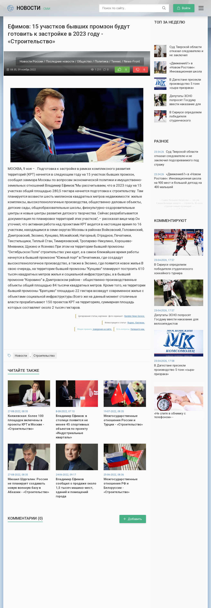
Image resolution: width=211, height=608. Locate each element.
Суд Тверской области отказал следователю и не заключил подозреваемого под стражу (176, 158)
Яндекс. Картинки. (136, 322)
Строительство (44, 355)
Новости (33, 8)
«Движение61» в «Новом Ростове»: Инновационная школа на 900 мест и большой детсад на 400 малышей (178, 180)
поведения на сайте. (102, 329)
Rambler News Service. (134, 316)
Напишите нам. (138, 329)
